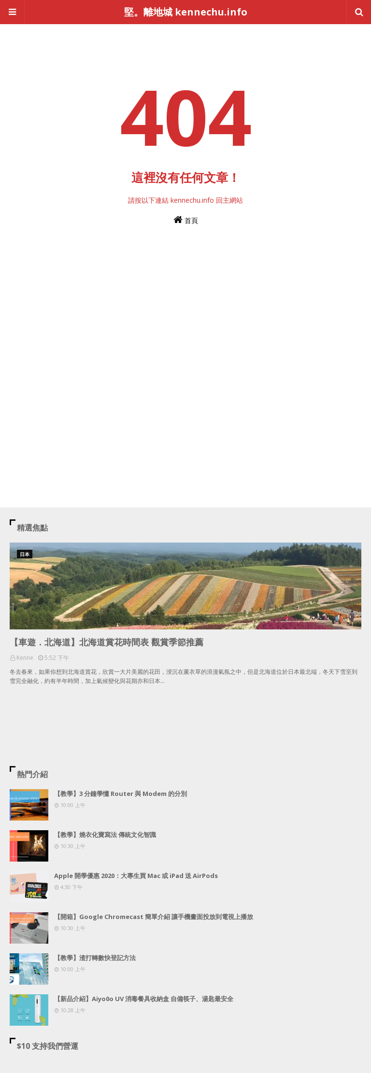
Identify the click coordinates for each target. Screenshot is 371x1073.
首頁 (185, 220)
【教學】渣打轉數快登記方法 (95, 957)
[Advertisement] (185, 341)
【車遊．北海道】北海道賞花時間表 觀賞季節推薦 (106, 642)
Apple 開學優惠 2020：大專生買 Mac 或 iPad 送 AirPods (136, 875)
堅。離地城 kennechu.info (185, 11)
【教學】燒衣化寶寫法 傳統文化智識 (105, 834)
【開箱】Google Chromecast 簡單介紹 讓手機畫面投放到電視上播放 (153, 916)
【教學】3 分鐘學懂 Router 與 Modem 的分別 (120, 793)
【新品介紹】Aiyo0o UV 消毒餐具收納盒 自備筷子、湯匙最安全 (143, 998)
